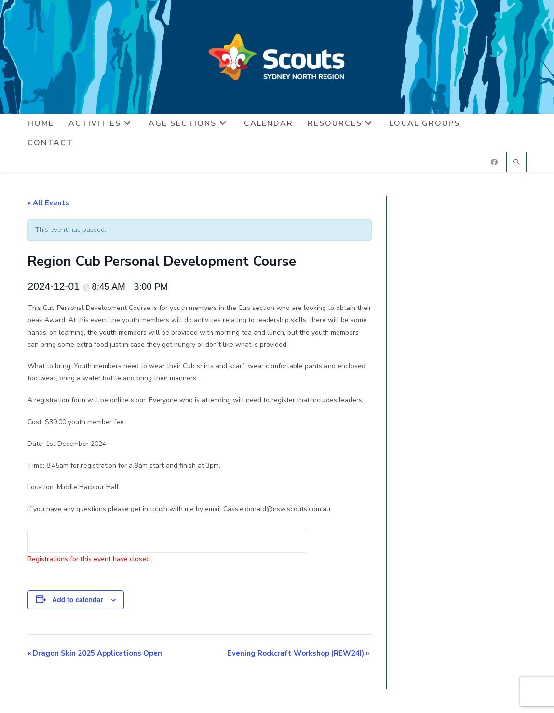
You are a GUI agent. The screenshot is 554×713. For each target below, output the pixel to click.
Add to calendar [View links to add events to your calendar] (77, 600)
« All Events (48, 203)
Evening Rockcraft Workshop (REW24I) (298, 653)
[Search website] (516, 163)
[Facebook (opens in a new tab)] (494, 162)
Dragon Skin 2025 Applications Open (94, 653)
